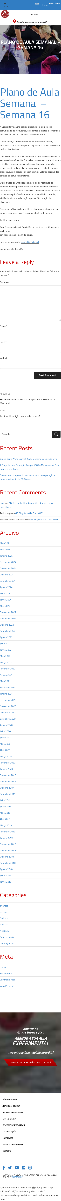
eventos (4, 905)
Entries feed (6, 973)
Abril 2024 (5, 606)
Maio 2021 (5, 681)
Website (4, 358)
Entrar (45, 5)
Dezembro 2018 (8, 844)
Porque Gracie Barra (13, 1125)
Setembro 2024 (7, 580)
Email (3, 342)
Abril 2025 (5, 549)
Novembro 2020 (8, 706)
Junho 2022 (5, 649)
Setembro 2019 (7, 794)
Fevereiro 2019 (7, 831)
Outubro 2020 (7, 712)
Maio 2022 (5, 656)
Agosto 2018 (6, 869)
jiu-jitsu (3, 912)
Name (3, 326)
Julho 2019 (5, 800)
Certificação (9, 1131)
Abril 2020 (5, 750)
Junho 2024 (5, 599)
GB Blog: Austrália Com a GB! (29, 513)
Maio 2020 (5, 743)
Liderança (7, 1138)
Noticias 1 (4, 918)
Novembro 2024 (8, 568)
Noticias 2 (4, 924)
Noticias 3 (4, 930)
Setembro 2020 (7, 718)
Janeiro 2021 (6, 693)
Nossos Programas (12, 1144)
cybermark (16, 1177)
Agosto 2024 (6, 587)
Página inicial (9, 1099)
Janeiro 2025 (6, 555)
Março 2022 (6, 662)
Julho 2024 (5, 593)
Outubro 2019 (7, 787)
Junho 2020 (5, 737)
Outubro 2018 (7, 856)
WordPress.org (7, 986)
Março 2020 (6, 756)
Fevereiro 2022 (7, 668)
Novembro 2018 (8, 850)
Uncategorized (7, 943)
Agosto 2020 (6, 725)
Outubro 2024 (7, 574)
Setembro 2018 (7, 863)
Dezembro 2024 (8, 562)
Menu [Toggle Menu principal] (34, 14)
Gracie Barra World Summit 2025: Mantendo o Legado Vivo (28, 459)
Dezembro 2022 (8, 612)
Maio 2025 (5, 543)
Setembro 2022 (7, 631)
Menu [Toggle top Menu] (6, 5)
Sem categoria (7, 937)
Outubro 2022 (7, 624)
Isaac (2, 503)
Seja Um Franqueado (13, 1112)
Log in (3, 967)
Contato (6, 1150)
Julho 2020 (5, 731)
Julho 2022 (5, 643)
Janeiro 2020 (6, 769)
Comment (5, 282)
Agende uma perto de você (30, 1062)
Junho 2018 (5, 881)
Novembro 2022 (8, 618)
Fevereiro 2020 (7, 762)
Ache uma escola (11, 1105)
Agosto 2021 (6, 675)
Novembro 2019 (8, 781)
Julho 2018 (5, 875)
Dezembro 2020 (8, 700)
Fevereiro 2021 (7, 687)
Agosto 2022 (6, 637)
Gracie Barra (9, 1118)
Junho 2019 (5, 806)
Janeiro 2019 (6, 838)
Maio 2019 (5, 812)
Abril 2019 (5, 819)
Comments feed (7, 979)
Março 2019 (6, 825)
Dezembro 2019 (8, 775)
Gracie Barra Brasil (30, 242)
